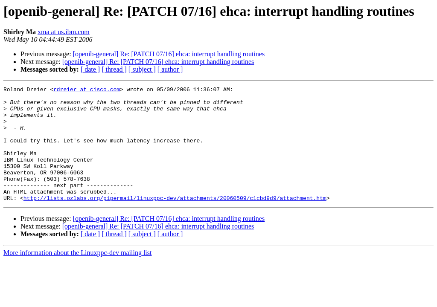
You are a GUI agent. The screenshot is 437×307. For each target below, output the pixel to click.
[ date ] (90, 69)
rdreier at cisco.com (86, 90)
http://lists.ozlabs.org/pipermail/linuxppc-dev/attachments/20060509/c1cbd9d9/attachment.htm (174, 221)
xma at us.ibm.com (64, 31)
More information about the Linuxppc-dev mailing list (77, 275)
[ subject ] (142, 69)
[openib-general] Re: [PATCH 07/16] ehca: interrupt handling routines (169, 54)
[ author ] (170, 69)
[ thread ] (114, 69)
